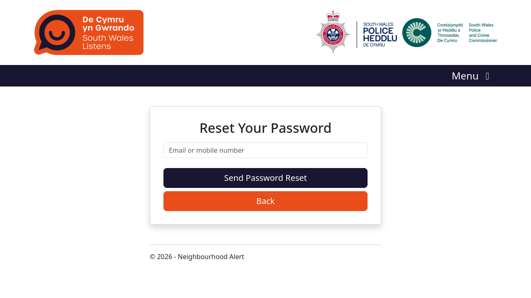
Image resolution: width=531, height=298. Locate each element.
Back (265, 201)
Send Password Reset (265, 177)
